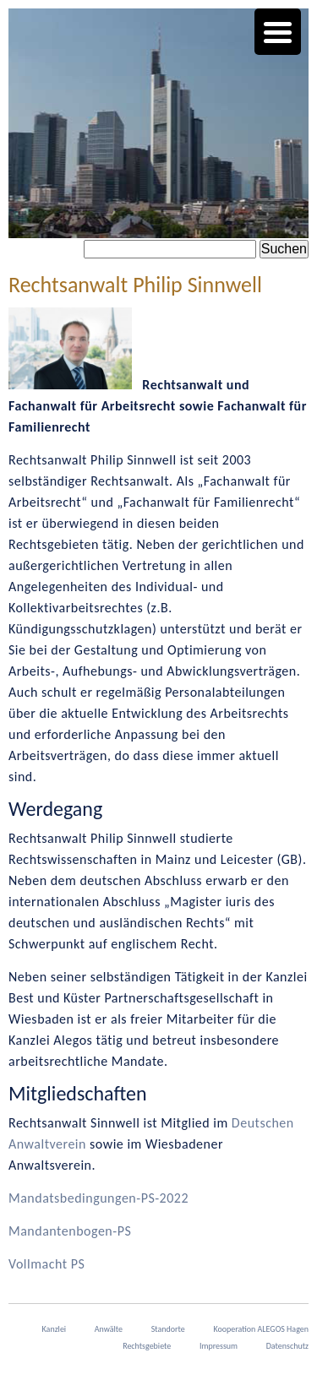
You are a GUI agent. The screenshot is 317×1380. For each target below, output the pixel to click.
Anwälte (109, 1328)
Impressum (218, 1345)
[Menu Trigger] (277, 31)
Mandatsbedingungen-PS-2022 (98, 1198)
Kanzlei (54, 1328)
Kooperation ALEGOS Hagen (261, 1328)
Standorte (168, 1328)
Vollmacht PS (46, 1264)
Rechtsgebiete (147, 1345)
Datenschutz (287, 1345)
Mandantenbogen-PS (69, 1231)
